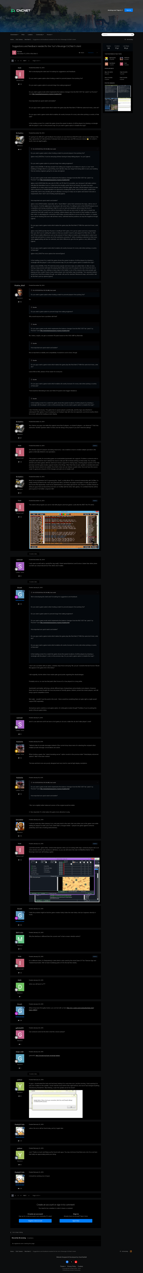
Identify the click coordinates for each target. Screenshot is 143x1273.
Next (24, 60)
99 (20, 1096)
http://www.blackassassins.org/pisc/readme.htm (46, 94)
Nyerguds (112, 57)
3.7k (20, 1141)
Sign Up (128, 10)
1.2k (20, 84)
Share (81, 52)
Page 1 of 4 (36, 60)
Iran (20, 51)
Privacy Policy (71, 1266)
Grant (19, 588)
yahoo (19, 1080)
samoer (19, 560)
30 (20, 576)
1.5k (20, 758)
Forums (49, 34)
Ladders (30, 34)
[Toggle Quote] (32, 149)
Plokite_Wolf (19, 285)
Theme (63, 1266)
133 (20, 949)
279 (20, 836)
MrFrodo (19, 933)
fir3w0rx (19, 133)
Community (40, 34)
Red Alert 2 (34, 53)
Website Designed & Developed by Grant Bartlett (71, 1257)
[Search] (111, 34)
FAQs (23, 34)
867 (20, 149)
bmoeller (19, 820)
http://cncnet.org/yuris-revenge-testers (48, 1055)
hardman (112, 63)
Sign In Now (76, 1221)
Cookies (80, 1266)
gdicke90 (20, 1028)
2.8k (20, 604)
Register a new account (35, 1221)
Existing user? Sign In (115, 10)
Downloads (14, 34)
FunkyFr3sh (19, 1124)
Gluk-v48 (19, 1052)
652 (20, 302)
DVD (19, 980)
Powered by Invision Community (71, 1270)
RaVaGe (19, 742)
